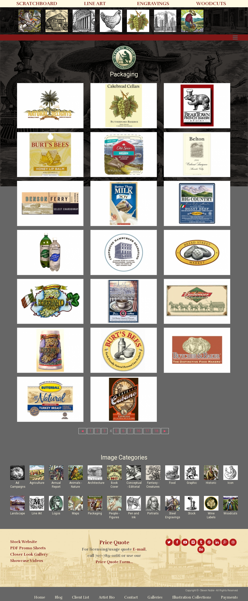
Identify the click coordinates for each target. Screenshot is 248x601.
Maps (75, 513)
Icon (230, 483)
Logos (56, 513)
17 (147, 431)
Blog (58, 597)
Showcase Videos (26, 560)
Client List (80, 597)
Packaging (95, 513)
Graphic (192, 483)
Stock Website (23, 541)
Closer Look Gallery (29, 554)
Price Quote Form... (114, 562)
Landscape (17, 513)
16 (138, 431)
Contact (131, 597)
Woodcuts (230, 513)
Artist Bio (107, 597)
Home (39, 597)
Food (172, 483)
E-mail (139, 549)
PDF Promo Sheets (28, 548)
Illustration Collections (191, 597)
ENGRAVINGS (153, 3)
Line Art (37, 513)
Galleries (155, 597)
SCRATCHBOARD (36, 3)
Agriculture (37, 483)
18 (156, 431)
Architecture (96, 483)
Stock (191, 513)
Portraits (153, 513)
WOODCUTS (211, 3)
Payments (229, 597)
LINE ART (95, 3)
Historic (211, 483)
